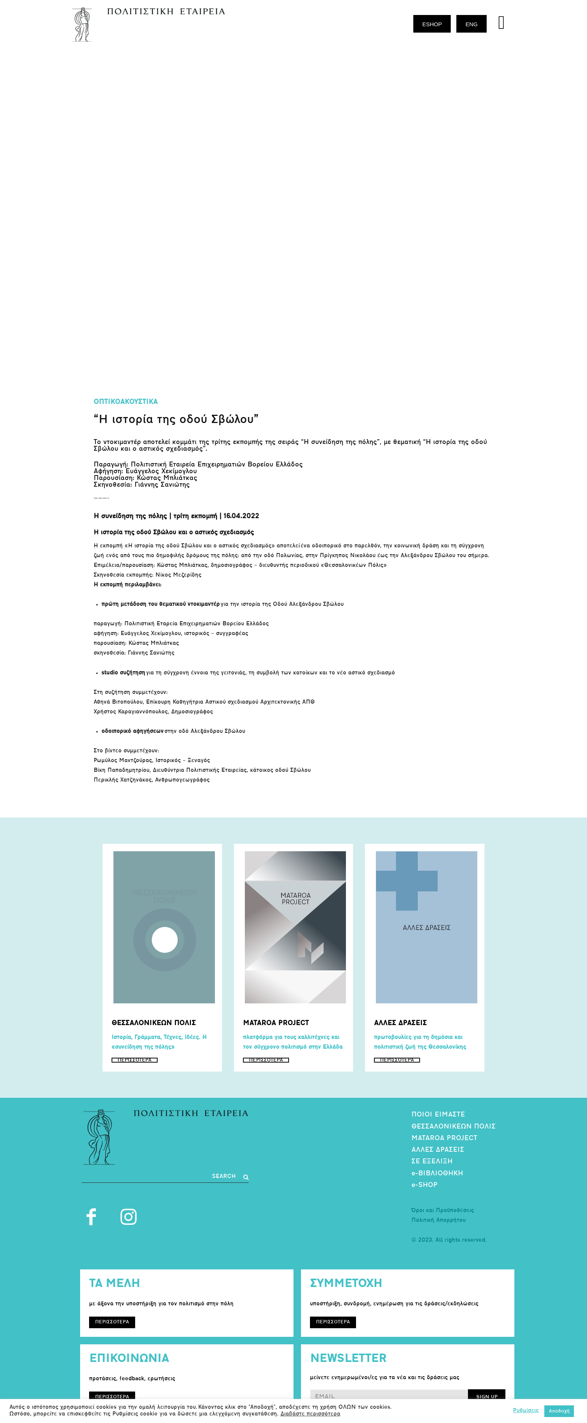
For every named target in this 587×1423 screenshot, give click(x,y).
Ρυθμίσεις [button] (526, 1411)
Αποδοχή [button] (559, 1411)
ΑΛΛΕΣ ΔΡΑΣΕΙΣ (437, 1150)
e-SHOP (424, 1185)
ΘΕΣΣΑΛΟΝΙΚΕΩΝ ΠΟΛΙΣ (453, 1126)
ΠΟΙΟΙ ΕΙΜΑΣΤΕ (438, 1114)
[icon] (502, 25)
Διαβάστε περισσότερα (310, 1414)
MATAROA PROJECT (444, 1138)
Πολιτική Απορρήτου (438, 1220)
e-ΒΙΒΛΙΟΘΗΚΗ (437, 1173)
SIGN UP (487, 1397)
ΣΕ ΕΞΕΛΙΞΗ (432, 1161)
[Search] (230, 1177)
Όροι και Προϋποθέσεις (442, 1211)
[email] (389, 1397)
